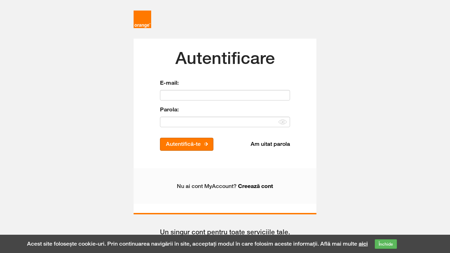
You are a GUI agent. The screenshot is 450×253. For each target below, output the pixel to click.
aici (363, 243)
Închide (386, 244)
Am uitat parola (270, 144)
